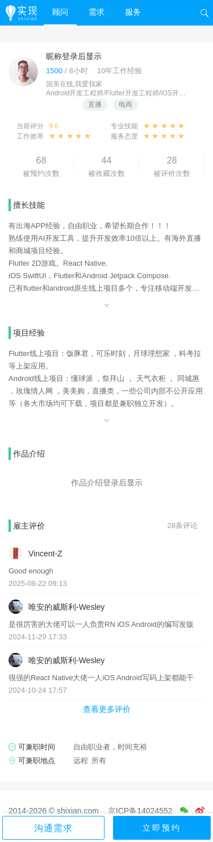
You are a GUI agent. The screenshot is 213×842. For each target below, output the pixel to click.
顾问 (60, 11)
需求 (97, 11)
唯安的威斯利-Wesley (66, 606)
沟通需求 (53, 828)
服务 (133, 11)
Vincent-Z (45, 553)
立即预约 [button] (162, 827)
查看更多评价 (107, 709)
